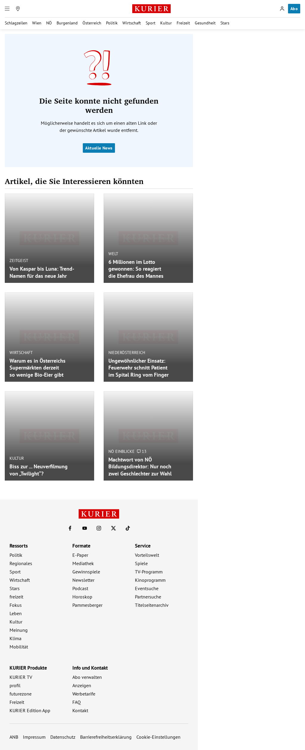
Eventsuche (146, 588)
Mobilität (19, 647)
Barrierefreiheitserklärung (106, 737)
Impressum (34, 737)
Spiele (141, 563)
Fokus (16, 605)
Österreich (92, 23)
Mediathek (83, 563)
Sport (150, 23)
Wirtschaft (131, 23)
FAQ (76, 702)
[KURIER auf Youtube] (84, 528)
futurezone (21, 694)
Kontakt (80, 710)
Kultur (166, 23)
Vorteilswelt (147, 555)
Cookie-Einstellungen (158, 737)
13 (142, 451)
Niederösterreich (126, 352)
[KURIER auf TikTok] (128, 528)
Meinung (19, 630)
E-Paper (80, 555)
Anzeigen (81, 685)
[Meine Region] (18, 8)
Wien (36, 23)
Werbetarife (83, 694)
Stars (224, 23)
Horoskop (82, 597)
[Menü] (7, 8)
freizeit (16, 597)
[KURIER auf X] (113, 528)
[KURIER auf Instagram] (99, 528)
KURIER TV (21, 677)
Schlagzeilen (16, 23)
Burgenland (67, 23)
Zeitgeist (19, 260)
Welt (113, 253)
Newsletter (83, 580)
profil (15, 685)
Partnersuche (148, 597)
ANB (14, 737)
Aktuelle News (98, 148)
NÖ (49, 23)
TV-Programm (149, 572)
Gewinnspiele (86, 572)
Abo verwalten (87, 677)
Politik (112, 23)
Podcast (80, 588)
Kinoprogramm (150, 580)
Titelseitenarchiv (152, 605)
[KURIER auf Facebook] (70, 528)
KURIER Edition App (30, 710)
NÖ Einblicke (121, 451)
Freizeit (183, 23)
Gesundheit (205, 23)
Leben (16, 613)
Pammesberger (87, 605)
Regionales (21, 563)
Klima (15, 638)
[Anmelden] (282, 8)
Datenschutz (62, 737)
